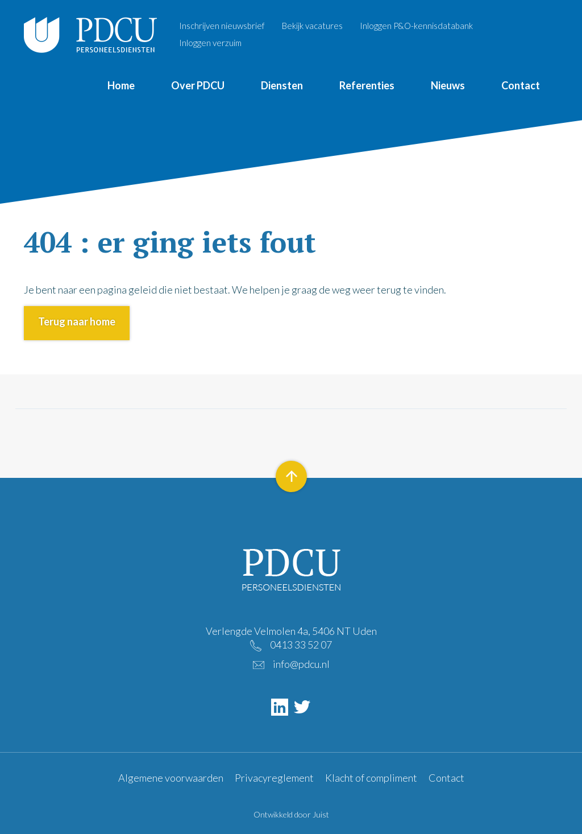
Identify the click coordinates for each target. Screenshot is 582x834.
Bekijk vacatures (312, 25)
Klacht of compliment (371, 777)
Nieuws (448, 85)
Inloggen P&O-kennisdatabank (416, 25)
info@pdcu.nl (301, 664)
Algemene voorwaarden (170, 777)
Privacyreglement (274, 777)
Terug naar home (76, 321)
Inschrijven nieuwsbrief (222, 25)
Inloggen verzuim (210, 43)
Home (121, 85)
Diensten (282, 85)
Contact (520, 85)
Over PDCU (198, 85)
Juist (321, 814)
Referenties (366, 85)
